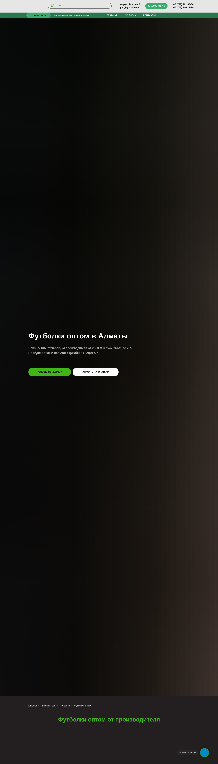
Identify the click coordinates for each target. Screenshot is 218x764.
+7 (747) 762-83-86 (183, 4)
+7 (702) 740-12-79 (183, 7)
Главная (32, 706)
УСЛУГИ (130, 15)
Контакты (149, 15)
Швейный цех (48, 706)
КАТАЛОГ (39, 15)
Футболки (65, 706)
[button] (156, 6)
